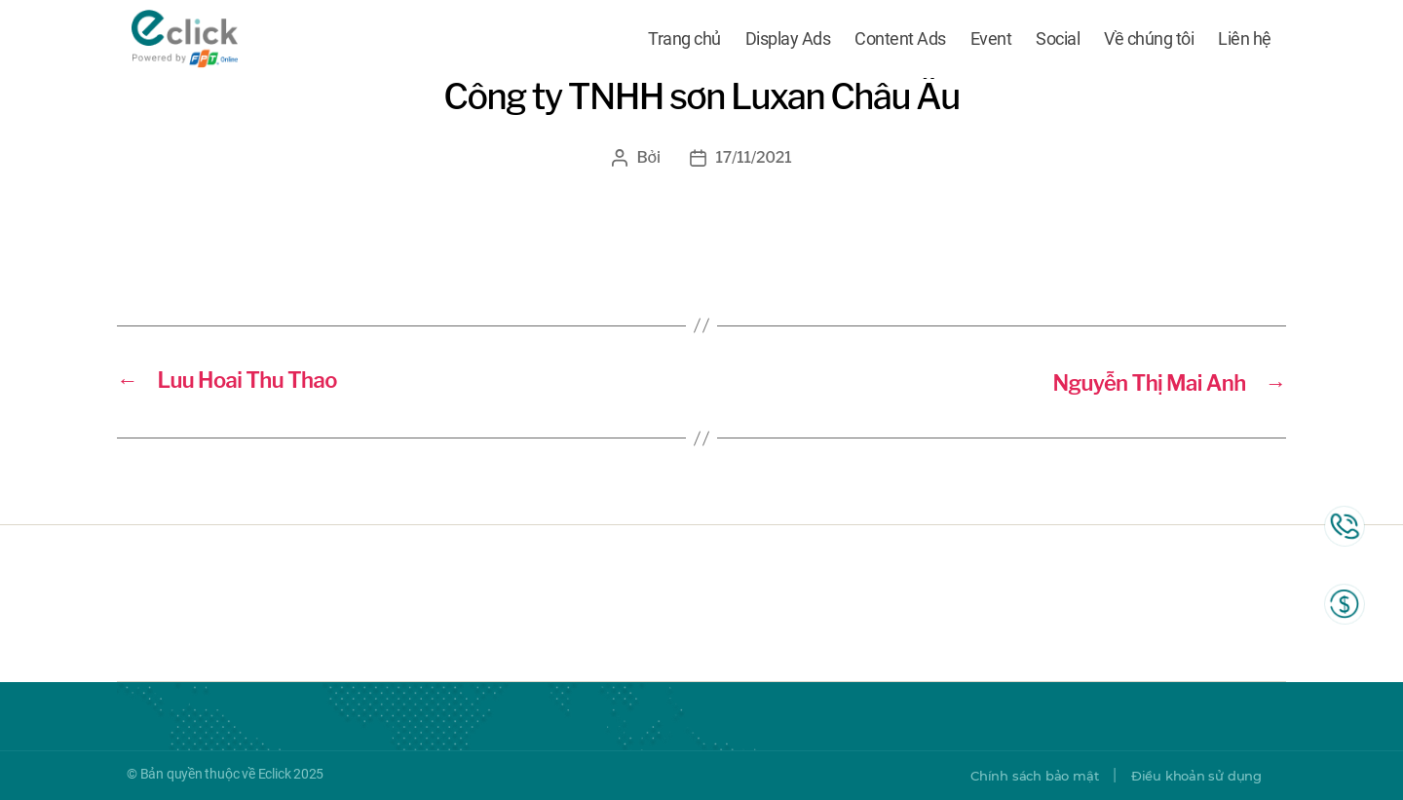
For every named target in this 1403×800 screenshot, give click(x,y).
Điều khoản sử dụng (1191, 775)
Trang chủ (684, 41)
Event (991, 41)
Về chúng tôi (1149, 41)
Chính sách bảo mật (1019, 775)
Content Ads (900, 41)
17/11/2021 (754, 157)
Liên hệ (1244, 41)
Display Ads (788, 41)
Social (1058, 41)
